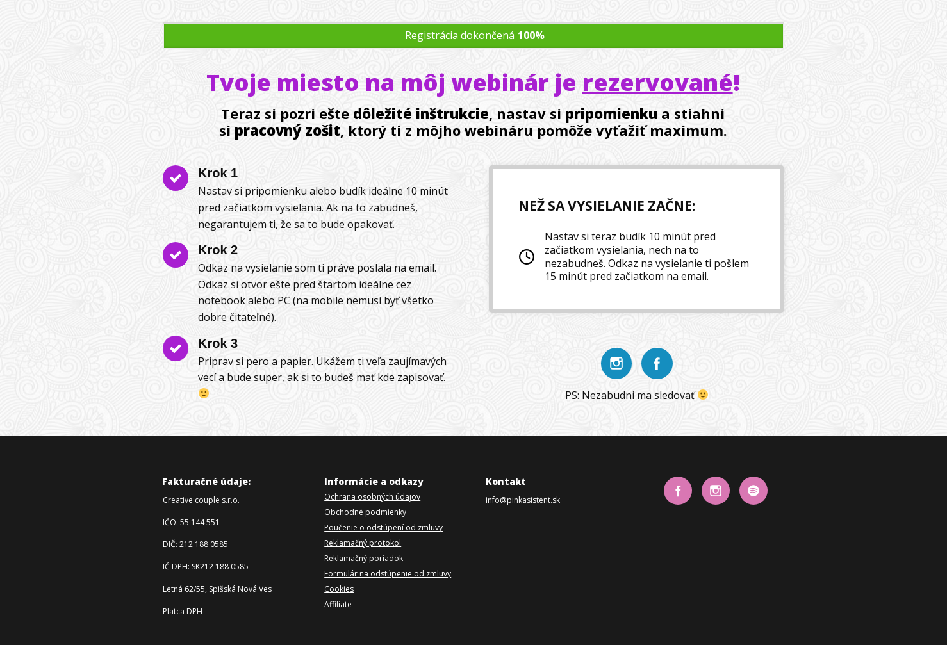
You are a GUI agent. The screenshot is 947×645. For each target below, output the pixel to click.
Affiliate (338, 604)
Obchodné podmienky (365, 512)
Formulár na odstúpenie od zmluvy (387, 573)
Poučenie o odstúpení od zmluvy (383, 527)
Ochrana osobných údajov (372, 496)
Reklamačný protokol (362, 542)
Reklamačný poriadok (363, 558)
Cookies (339, 589)
